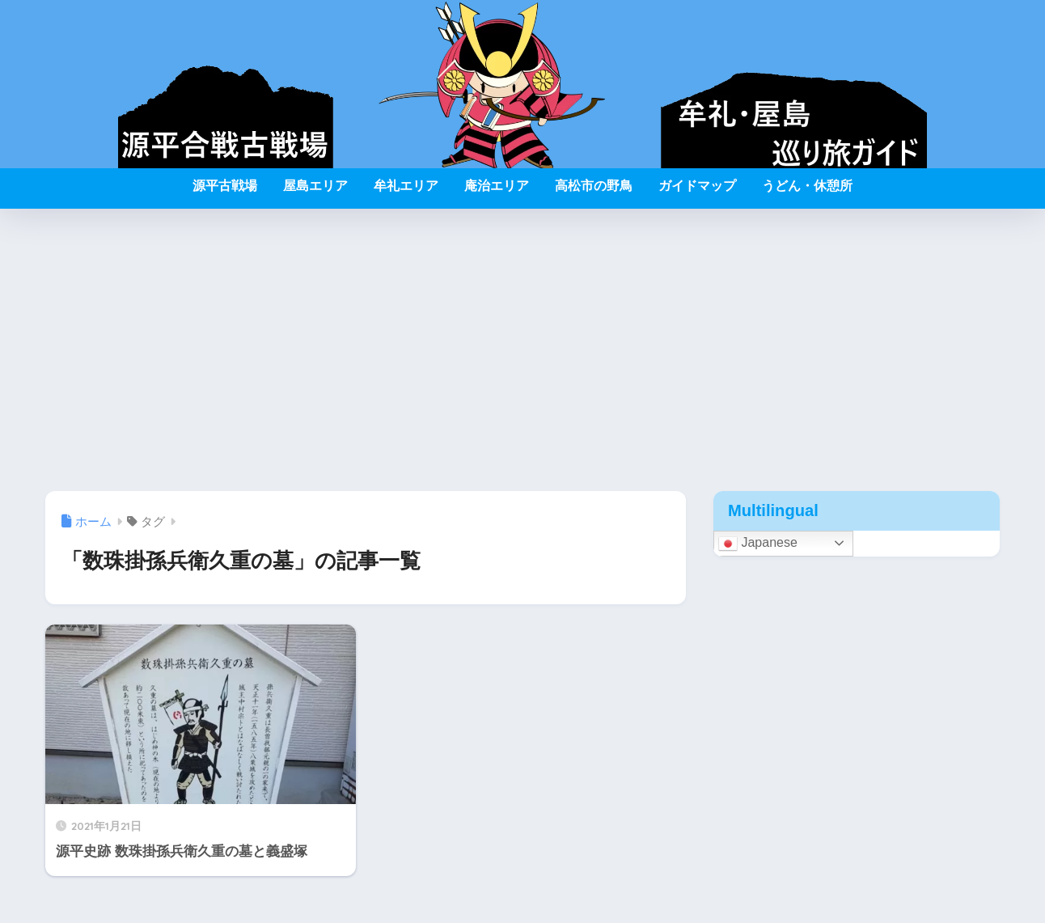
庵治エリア (496, 186)
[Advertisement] (522, 350)
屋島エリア (315, 186)
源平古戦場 (224, 186)
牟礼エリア (406, 186)
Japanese (758, 543)
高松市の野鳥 (593, 186)
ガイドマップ (697, 186)
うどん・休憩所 (807, 186)
